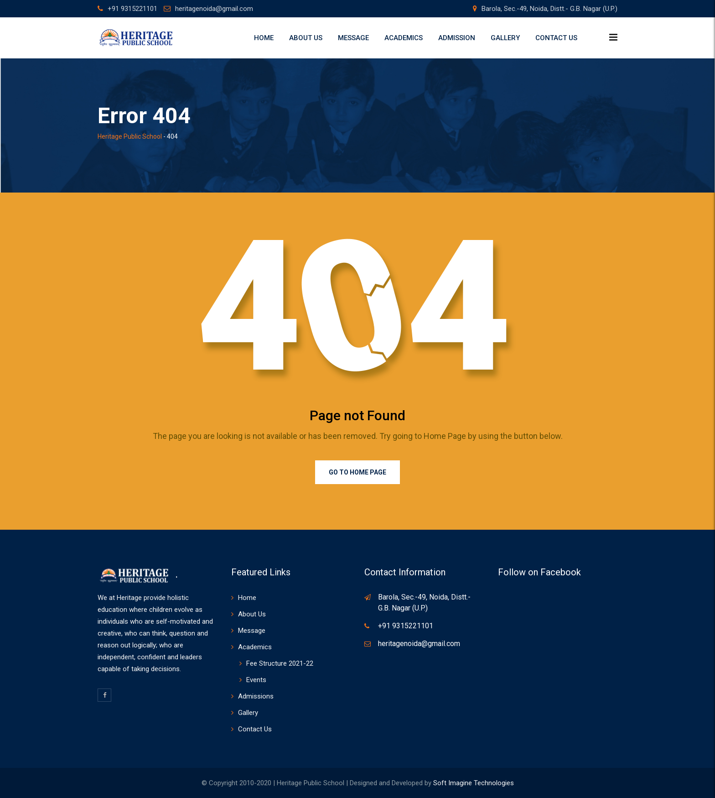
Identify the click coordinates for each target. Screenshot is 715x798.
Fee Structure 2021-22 (279, 663)
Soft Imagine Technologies (473, 783)
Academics (403, 38)
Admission (456, 38)
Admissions (256, 696)
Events (256, 680)
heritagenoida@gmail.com (214, 9)
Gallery (505, 38)
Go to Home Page (357, 472)
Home (264, 38)
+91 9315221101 (132, 9)
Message (353, 38)
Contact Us (556, 38)
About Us (305, 38)
